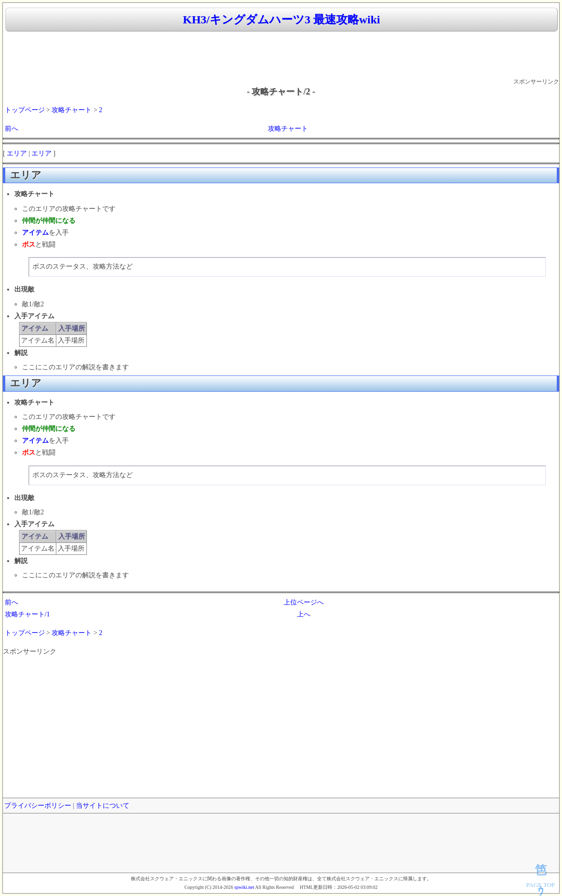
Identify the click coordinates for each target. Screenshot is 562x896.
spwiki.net (244, 887)
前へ (11, 128)
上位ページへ (304, 602)
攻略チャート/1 (27, 614)
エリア (17, 153)
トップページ (25, 110)
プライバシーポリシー (37, 805)
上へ (303, 614)
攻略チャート (72, 110)
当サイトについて (102, 805)
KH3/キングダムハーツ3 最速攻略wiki (281, 19)
